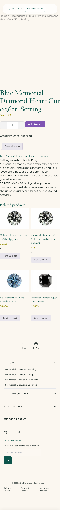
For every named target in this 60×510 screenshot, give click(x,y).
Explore (30, 362)
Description (12, 146)
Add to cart (35, 124)
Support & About (30, 419)
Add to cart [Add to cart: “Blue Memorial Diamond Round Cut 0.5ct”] (10, 318)
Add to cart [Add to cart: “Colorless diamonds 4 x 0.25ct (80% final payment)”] (10, 255)
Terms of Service (25, 489)
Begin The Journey (30, 394)
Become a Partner (44, 489)
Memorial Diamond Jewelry (20, 369)
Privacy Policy (7, 489)
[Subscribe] (8, 460)
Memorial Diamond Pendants (21, 379)
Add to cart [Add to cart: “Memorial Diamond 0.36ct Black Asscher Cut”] (41, 318)
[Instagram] (5, 432)
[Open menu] (50, 9)
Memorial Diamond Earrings (21, 384)
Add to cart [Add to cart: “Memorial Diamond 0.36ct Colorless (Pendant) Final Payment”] (41, 259)
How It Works (30, 406)
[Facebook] (12, 432)
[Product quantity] (12, 125)
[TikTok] (19, 432)
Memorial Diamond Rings (19, 374)
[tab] (12, 146)
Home (3, 15)
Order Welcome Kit (35, 9)
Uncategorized (18, 15)
